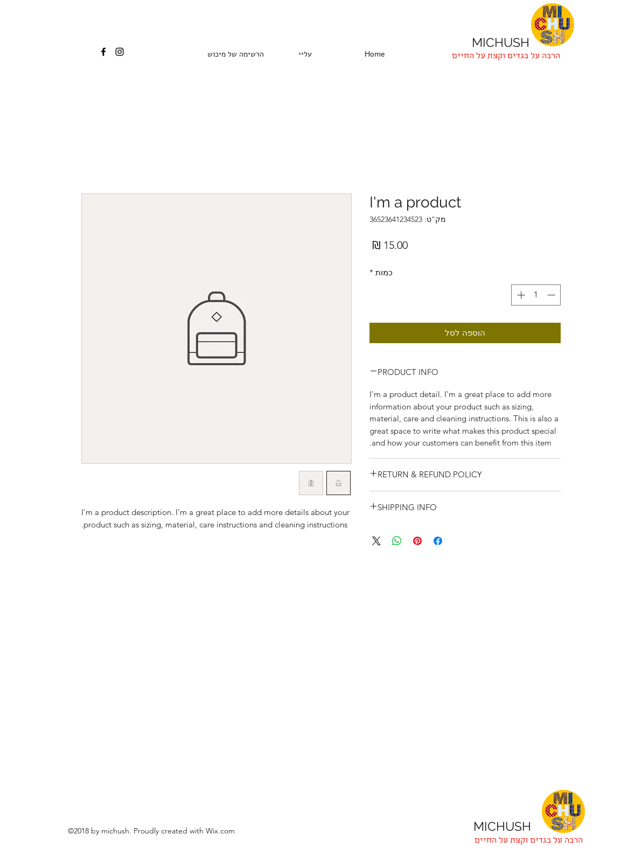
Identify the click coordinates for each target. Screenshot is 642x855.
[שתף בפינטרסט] (417, 540)
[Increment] (520, 295)
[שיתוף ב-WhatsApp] (396, 540)
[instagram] (119, 51)
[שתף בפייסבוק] (437, 540)
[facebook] (103, 51)
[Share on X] (376, 540)
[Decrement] (552, 295)
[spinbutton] (536, 295)
